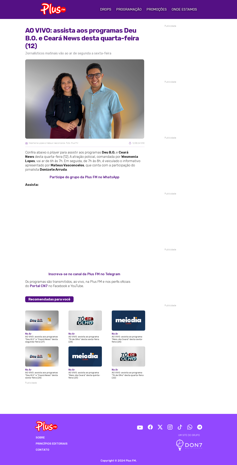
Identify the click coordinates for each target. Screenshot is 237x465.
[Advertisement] (85, 395)
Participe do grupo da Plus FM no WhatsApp (84, 177)
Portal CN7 (39, 286)
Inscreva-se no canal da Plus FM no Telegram (84, 274)
